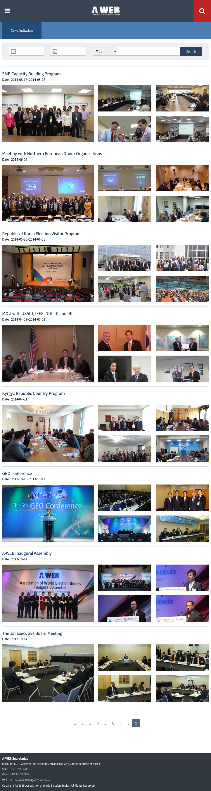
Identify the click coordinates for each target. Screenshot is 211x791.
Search (191, 51)
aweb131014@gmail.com (32, 780)
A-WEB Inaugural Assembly (27, 553)
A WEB (106, 11)
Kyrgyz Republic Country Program (33, 393)
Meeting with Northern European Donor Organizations (52, 153)
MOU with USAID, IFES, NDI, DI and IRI (37, 313)
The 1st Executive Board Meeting (32, 633)
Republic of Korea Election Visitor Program (41, 233)
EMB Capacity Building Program (31, 74)
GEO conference (17, 473)
